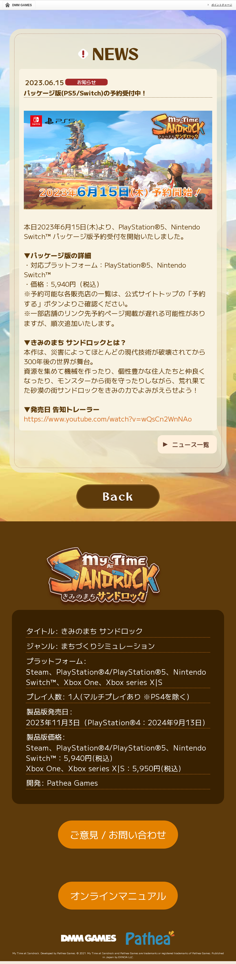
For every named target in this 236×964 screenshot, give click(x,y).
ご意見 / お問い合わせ (118, 846)
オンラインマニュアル (118, 907)
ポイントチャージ (221, 4)
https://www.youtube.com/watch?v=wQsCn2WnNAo (108, 418)
